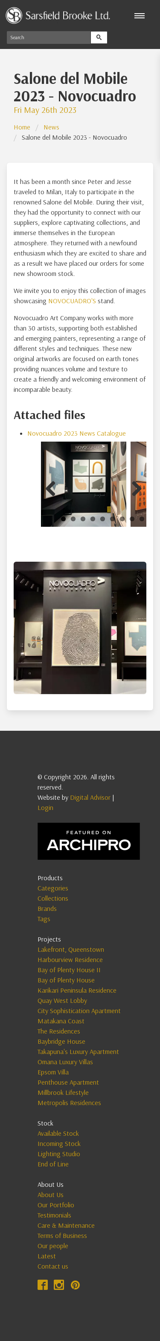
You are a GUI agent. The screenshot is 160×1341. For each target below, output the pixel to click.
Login (45, 807)
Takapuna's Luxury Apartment (78, 1051)
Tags (44, 918)
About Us (51, 1194)
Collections (53, 898)
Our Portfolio (56, 1204)
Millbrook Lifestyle (63, 1092)
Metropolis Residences (69, 1102)
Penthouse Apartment (68, 1082)
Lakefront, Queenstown (71, 949)
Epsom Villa (53, 1072)
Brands (47, 908)
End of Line (53, 1164)
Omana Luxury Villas (65, 1061)
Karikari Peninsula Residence (77, 990)
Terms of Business (62, 1235)
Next (133, 487)
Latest (47, 1256)
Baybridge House (61, 1041)
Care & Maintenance (66, 1225)
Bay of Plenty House (66, 980)
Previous (53, 487)
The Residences (59, 1031)
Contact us (53, 1266)
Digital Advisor (90, 797)
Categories (53, 888)
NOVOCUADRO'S (72, 300)
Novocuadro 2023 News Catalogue (76, 433)
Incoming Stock (59, 1143)
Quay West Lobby (62, 1000)
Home (22, 127)
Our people (53, 1245)
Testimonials (54, 1215)
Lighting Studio (59, 1153)
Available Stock (58, 1133)
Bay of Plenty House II (69, 969)
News (51, 127)
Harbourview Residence (70, 959)
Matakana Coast (61, 1021)
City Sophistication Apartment (79, 1010)
